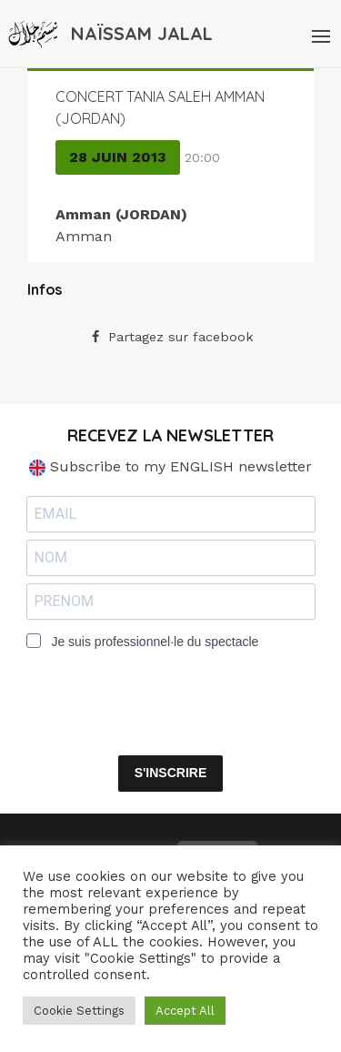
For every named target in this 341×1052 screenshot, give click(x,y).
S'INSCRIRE (171, 772)
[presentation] (136, 691)
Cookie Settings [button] (79, 1010)
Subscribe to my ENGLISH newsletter (170, 466)
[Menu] (319, 33)
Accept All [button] (185, 1010)
